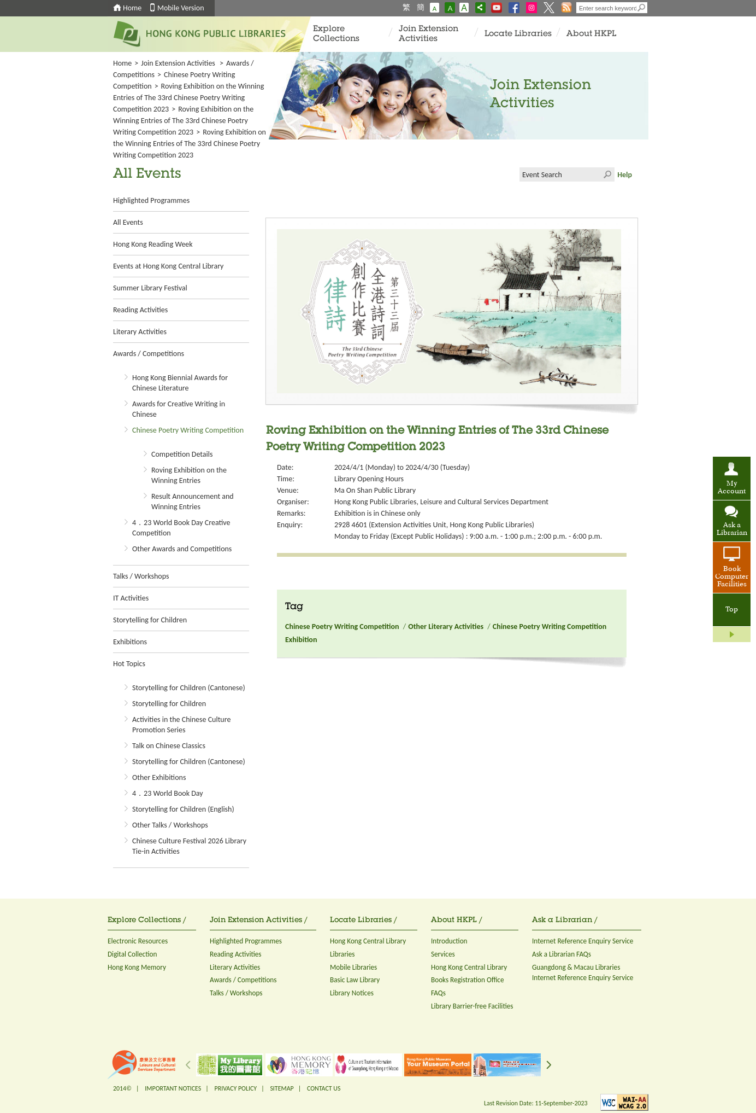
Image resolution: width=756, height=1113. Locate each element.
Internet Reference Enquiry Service (582, 941)
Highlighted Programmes (151, 200)
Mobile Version (180, 8)
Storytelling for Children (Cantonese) (188, 687)
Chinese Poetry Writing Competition (188, 430)
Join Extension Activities (428, 34)
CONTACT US (323, 1088)
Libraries (342, 954)
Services (443, 954)
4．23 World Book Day (167, 793)
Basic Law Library (355, 979)
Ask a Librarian (732, 529)
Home (132, 8)
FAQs (438, 993)
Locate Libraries (518, 34)
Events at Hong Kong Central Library (168, 266)
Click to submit (607, 174)
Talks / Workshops (141, 576)
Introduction (449, 941)
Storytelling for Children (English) (183, 809)
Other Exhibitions (159, 777)
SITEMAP (281, 1088)
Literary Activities (140, 331)
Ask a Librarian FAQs (561, 954)
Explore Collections (336, 34)
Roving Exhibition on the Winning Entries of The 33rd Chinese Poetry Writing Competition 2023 (188, 97)
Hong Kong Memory (137, 967)
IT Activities (131, 598)
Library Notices (352, 993)
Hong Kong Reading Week (153, 244)
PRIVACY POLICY (236, 1088)
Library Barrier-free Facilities (472, 1006)
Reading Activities (140, 309)
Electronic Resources (138, 941)
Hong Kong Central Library (368, 941)
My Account (732, 488)
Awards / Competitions (148, 353)
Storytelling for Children (150, 620)
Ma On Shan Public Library (375, 490)
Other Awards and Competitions (182, 548)
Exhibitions (130, 641)
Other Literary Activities (445, 626)
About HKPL (591, 34)
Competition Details (181, 454)
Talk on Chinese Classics (168, 745)
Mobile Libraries (353, 967)
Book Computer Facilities (731, 577)
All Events (128, 222)
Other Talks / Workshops (170, 825)
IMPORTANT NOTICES (173, 1088)
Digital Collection (132, 954)
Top (731, 610)
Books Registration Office (467, 979)
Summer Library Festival (150, 288)
